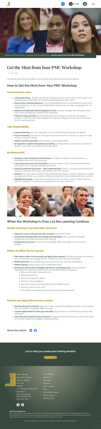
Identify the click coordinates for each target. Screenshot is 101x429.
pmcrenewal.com (24, 396)
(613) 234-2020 (23, 399)
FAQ (45, 389)
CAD (77, 4)
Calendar (47, 380)
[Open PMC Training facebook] (22, 404)
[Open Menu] (93, 4)
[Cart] (71, 4)
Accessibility (48, 374)
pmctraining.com (24, 394)
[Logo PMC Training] (8, 4)
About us (47, 383)
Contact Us (50, 357)
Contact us (47, 377)
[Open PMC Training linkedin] (18, 404)
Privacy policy (49, 395)
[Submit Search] (63, 4)
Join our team (49, 386)
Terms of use (48, 398)
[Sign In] (85, 4)
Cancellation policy (51, 392)
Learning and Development (37, 55)
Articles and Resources (14, 55)
